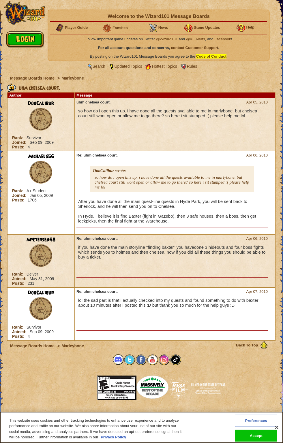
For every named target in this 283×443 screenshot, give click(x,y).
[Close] (276, 431)
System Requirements (104, 414)
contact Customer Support (194, 48)
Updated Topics (128, 66)
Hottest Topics (164, 66)
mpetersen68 (41, 239)
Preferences (198, 414)
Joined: (20, 142)
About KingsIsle (172, 414)
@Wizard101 (167, 39)
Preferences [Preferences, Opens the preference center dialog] (256, 424)
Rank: (18, 137)
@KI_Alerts (195, 39)
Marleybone (72, 78)
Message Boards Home (33, 78)
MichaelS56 (41, 156)
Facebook (222, 39)
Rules (192, 66)
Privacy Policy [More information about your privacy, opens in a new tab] (113, 440)
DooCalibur (41, 103)
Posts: (19, 147)
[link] (82, 386)
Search (99, 66)
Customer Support (140, 414)
